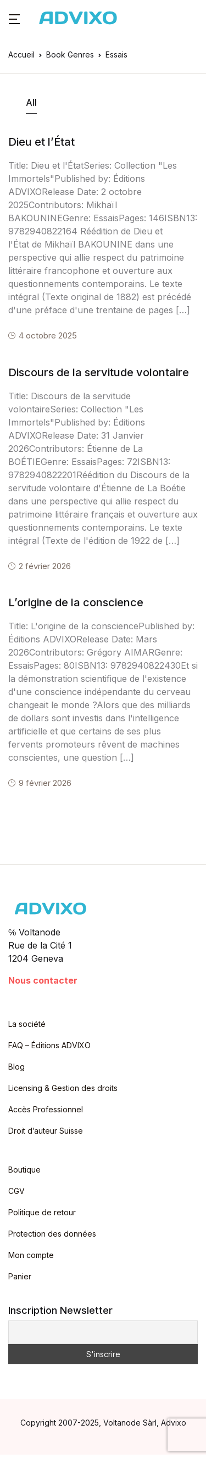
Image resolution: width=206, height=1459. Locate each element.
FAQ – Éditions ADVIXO (49, 1045)
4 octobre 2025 (48, 335)
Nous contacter (42, 980)
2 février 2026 (45, 566)
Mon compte (31, 1255)
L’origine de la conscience (75, 602)
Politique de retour (42, 1212)
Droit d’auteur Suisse (45, 1130)
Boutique (24, 1169)
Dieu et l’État (41, 141)
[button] (14, 18)
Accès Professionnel (45, 1109)
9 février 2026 (45, 783)
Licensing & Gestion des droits (63, 1088)
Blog (16, 1066)
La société (27, 1024)
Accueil (21, 54)
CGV (16, 1191)
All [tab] (31, 102)
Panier (19, 1276)
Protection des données (52, 1233)
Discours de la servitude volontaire (98, 372)
